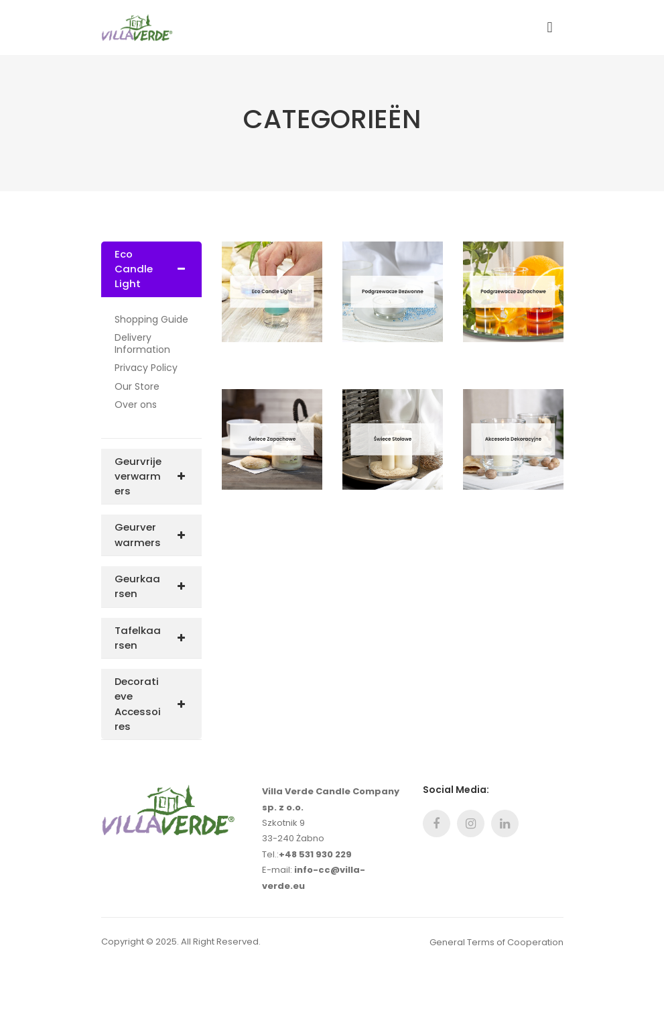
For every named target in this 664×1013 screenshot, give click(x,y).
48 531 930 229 (318, 854)
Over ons (136, 405)
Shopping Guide (151, 320)
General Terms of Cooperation (496, 942)
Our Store (137, 387)
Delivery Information (142, 344)
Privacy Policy (146, 368)
